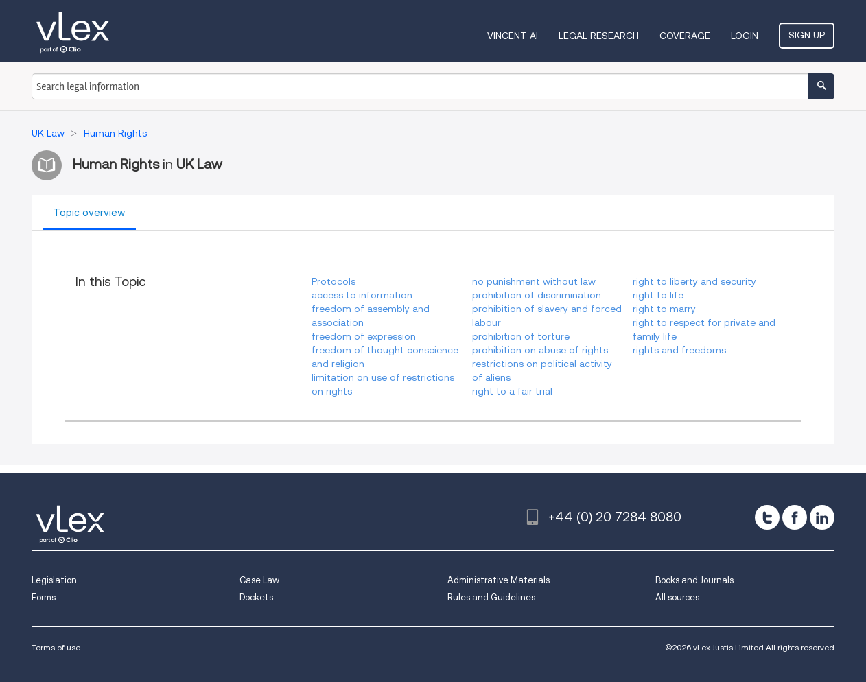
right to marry (664, 308)
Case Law (259, 580)
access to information (362, 295)
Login (744, 35)
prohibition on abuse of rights (540, 349)
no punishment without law (534, 281)
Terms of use (56, 647)
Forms (44, 597)
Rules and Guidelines (491, 597)
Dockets (256, 597)
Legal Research (599, 35)
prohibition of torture (521, 336)
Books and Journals (694, 580)
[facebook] (794, 517)
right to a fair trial (512, 391)
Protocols (333, 281)
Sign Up (806, 35)
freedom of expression (364, 336)
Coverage (684, 35)
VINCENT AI (512, 35)
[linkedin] (822, 517)
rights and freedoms (679, 349)
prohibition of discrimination (536, 295)
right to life (658, 295)
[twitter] (767, 517)
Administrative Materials (498, 580)
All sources (677, 597)
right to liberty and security (694, 281)
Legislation (54, 580)
